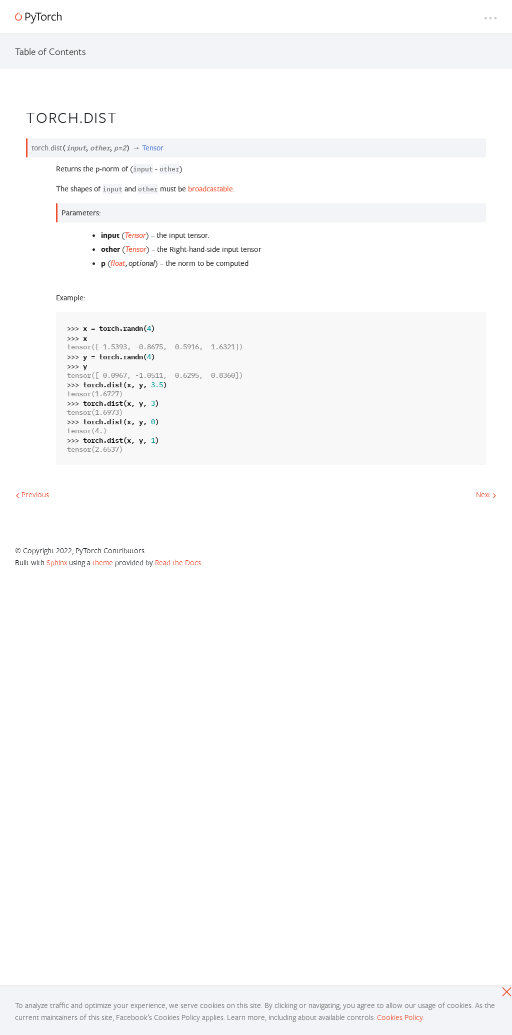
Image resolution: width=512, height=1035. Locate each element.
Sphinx (56, 562)
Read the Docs (178, 562)
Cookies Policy (399, 1017)
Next (486, 494)
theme (102, 562)
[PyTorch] (38, 17)
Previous (32, 494)
